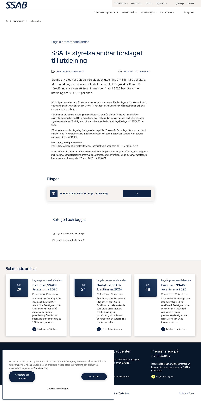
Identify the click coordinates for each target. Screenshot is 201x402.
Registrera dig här (162, 377)
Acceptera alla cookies (33, 378)
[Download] (137, 193)
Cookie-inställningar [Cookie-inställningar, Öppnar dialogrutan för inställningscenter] (58, 388)
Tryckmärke (124, 393)
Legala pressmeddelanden (70, 233)
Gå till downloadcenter (116, 377)
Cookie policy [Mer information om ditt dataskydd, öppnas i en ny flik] (40, 372)
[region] (58, 376)
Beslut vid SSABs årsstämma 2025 (44, 287)
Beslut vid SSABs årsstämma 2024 (109, 287)
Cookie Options (187, 393)
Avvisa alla (83, 378)
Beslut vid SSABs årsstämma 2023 (173, 287)
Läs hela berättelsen (44, 329)
